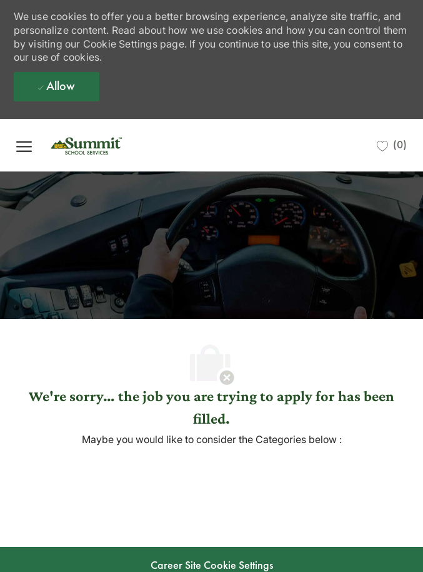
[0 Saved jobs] (392, 145)
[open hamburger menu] (24, 145)
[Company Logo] (106, 145)
